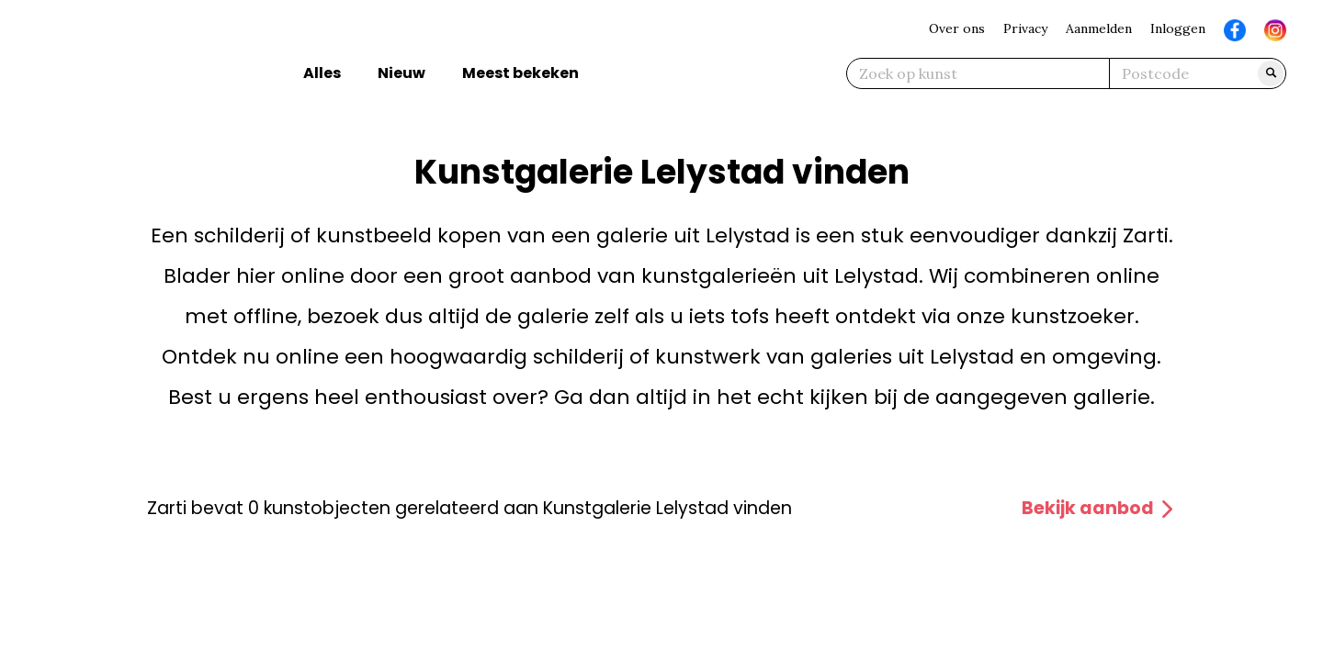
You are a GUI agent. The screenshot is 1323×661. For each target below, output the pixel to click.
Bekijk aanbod (1099, 508)
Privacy (1025, 28)
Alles (322, 73)
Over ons (957, 28)
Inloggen (1177, 28)
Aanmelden (1099, 28)
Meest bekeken (520, 73)
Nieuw (401, 73)
